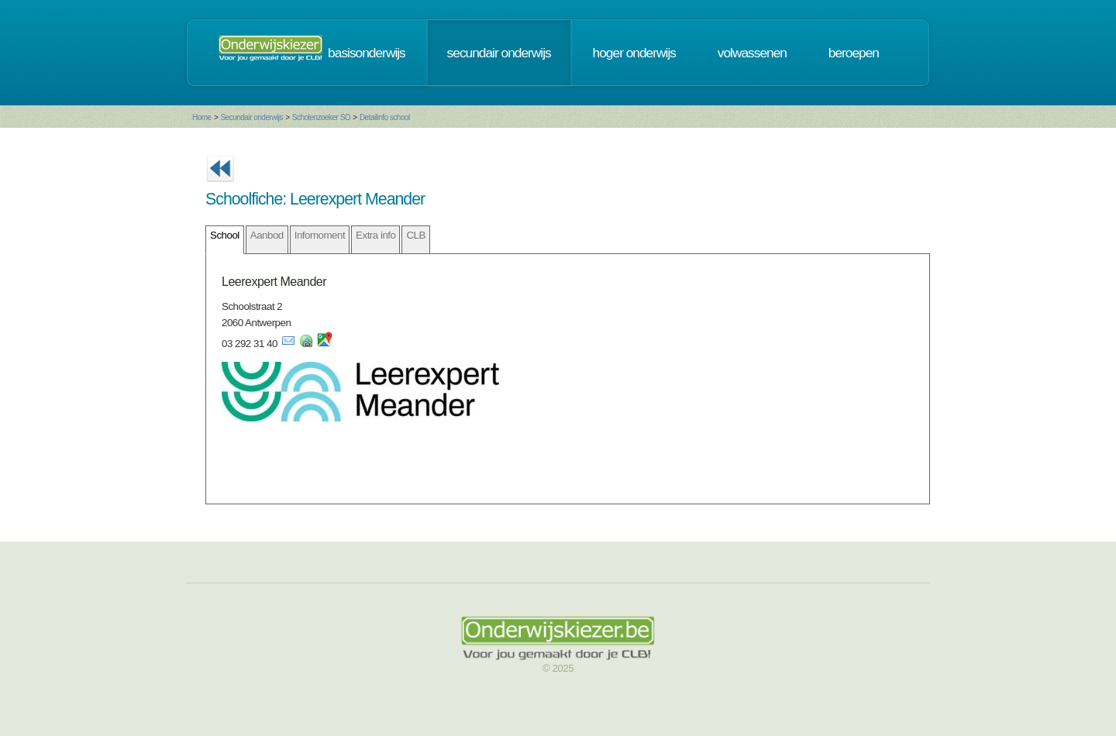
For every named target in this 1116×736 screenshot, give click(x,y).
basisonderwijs (366, 52)
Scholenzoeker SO (321, 117)
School (224, 235)
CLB (415, 235)
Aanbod (267, 235)
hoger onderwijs (634, 52)
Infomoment (319, 235)
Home (202, 117)
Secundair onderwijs (251, 117)
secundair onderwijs (499, 52)
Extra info (375, 235)
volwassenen (752, 52)
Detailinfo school (385, 117)
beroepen (853, 52)
